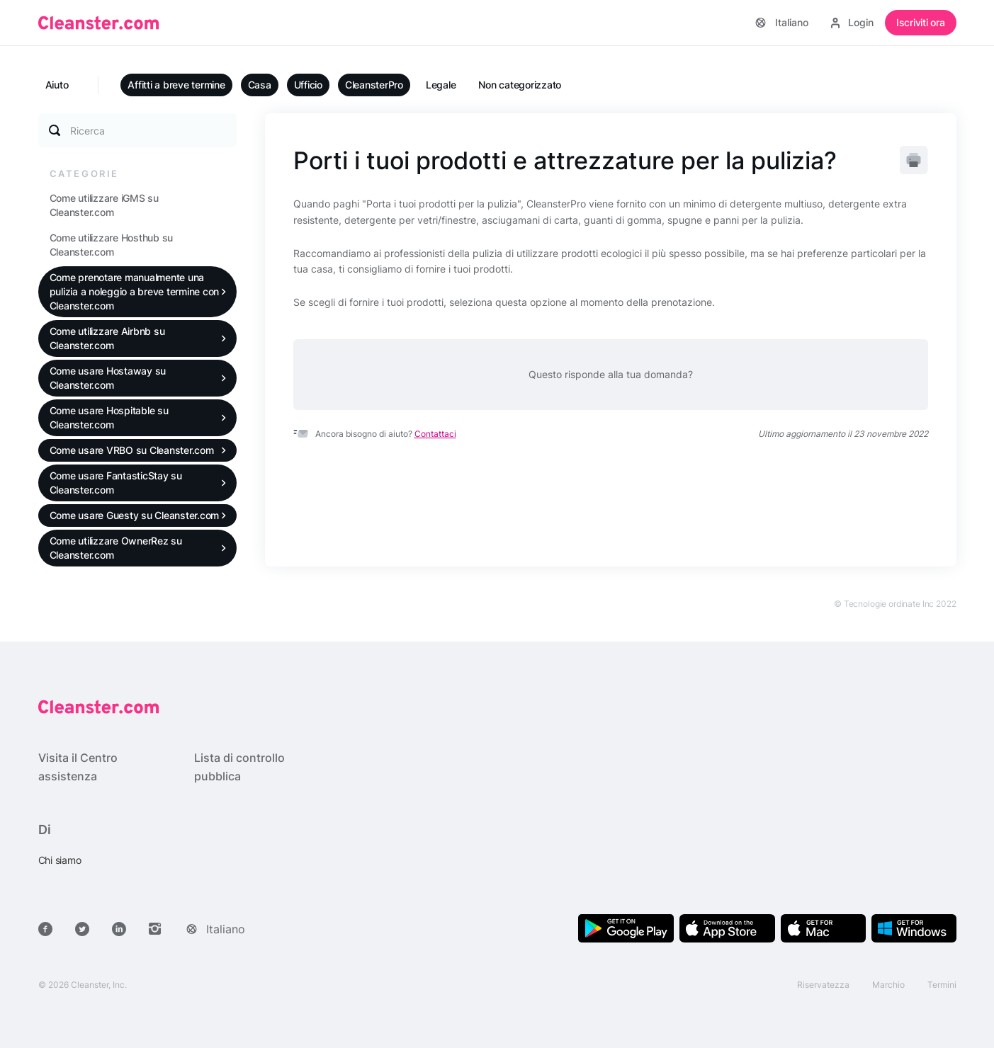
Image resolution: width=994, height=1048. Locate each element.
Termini (941, 984)
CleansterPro (374, 85)
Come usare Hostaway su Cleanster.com (108, 378)
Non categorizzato (519, 85)
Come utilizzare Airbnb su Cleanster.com (107, 338)
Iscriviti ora (920, 22)
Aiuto (57, 85)
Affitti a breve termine (176, 85)
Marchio (888, 984)
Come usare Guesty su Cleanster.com (135, 515)
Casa (259, 85)
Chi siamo (59, 860)
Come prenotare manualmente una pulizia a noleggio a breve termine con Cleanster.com (135, 291)
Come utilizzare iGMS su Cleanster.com (104, 205)
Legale (441, 85)
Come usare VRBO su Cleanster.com (132, 450)
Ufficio (308, 85)
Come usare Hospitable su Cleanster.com (109, 417)
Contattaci (435, 433)
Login (852, 22)
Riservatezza (823, 984)
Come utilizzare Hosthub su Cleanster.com (112, 245)
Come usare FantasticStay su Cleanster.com (116, 482)
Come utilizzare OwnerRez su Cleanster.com (116, 548)
